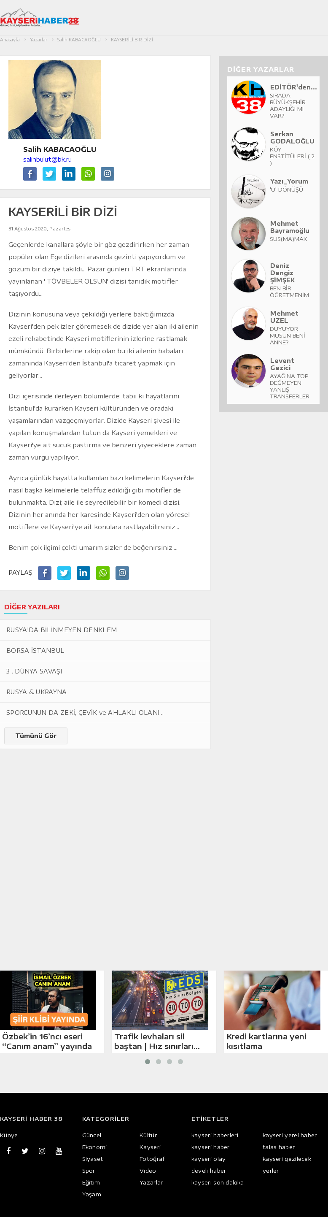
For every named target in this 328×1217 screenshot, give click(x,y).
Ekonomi (94, 1147)
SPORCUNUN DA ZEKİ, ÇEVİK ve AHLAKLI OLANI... (85, 712)
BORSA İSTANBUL (35, 650)
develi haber (208, 1170)
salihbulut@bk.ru (47, 159)
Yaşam (92, 1194)
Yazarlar (151, 1182)
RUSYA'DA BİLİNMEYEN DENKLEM (61, 629)
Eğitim (91, 1182)
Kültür (148, 1135)
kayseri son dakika (217, 1182)
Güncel (92, 1135)
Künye (9, 1135)
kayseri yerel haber (290, 1135)
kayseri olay (208, 1158)
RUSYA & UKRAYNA (36, 691)
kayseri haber (210, 1147)
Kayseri (150, 1147)
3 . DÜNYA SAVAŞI (34, 671)
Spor (88, 1170)
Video (148, 1170)
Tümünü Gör (35, 735)
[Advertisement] (129, 803)
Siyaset (92, 1158)
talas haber (279, 1147)
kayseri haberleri (214, 1135)
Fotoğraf (152, 1158)
